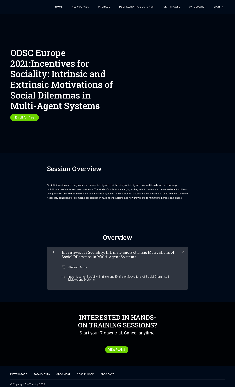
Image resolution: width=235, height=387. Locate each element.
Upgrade (115, 7)
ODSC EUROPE (85, 371)
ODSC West (63, 371)
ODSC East (107, 371)
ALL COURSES (93, 7)
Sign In (220, 7)
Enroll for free (24, 117)
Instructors (18, 371)
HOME (74, 7)
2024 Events (42, 371)
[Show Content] (183, 250)
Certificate (177, 7)
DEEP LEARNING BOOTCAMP (145, 7)
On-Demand (200, 7)
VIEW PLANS (116, 348)
